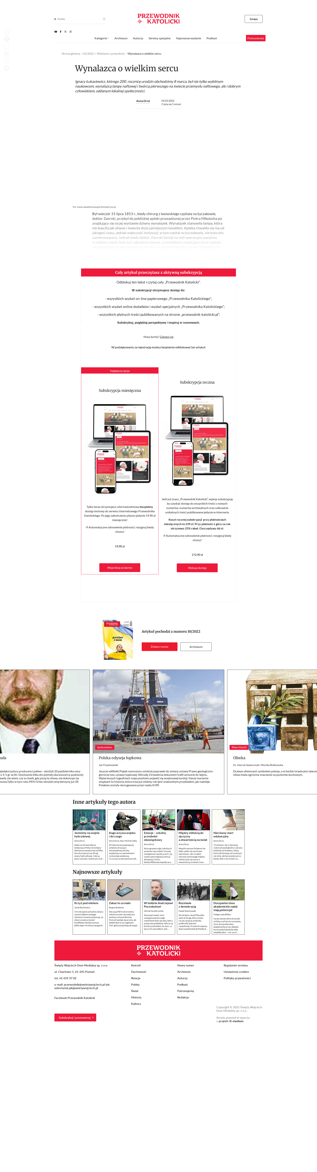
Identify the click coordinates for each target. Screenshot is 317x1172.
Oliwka (239, 758)
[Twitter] (65, 31)
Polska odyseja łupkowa (120, 758)
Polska (135, 984)
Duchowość (138, 971)
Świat (134, 991)
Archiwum (196, 646)
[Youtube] (55, 31)
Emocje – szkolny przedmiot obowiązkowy (155, 836)
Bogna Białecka (116, 907)
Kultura (136, 1003)
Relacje (135, 978)
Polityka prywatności (237, 978)
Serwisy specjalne (160, 38)
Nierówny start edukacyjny (223, 834)
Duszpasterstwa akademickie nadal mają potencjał (225, 906)
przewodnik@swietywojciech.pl (84, 984)
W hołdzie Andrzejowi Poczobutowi (158, 904)
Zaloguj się (166, 336)
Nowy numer (185, 965)
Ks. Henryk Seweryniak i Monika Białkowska (258, 764)
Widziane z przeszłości (111, 53)
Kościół (136, 965)
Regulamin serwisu (236, 965)
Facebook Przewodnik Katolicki (75, 997)
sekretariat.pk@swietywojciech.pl (76, 988)
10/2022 (194, 631)
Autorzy (138, 38)
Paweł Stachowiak (187, 911)
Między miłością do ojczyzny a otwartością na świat (193, 836)
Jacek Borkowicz (82, 907)
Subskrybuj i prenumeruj (74, 1017)
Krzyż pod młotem (86, 903)
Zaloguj (254, 19)
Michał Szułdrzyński (153, 911)
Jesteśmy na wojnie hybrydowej (87, 834)
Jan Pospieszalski (108, 764)
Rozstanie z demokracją (187, 904)
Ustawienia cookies (236, 971)
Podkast (212, 38)
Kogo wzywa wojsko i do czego (122, 834)
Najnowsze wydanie (188, 38)
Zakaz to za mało (120, 903)
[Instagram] (71, 31)
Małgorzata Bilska (222, 914)
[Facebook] (60, 31)
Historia (136, 997)
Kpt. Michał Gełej (128, 840)
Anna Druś (143, 101)
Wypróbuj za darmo (119, 567)
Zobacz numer (160, 646)
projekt (231, 1021)
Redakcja (183, 997)
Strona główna (71, 53)
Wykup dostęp (197, 567)
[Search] (55, 19)
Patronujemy (185, 991)
